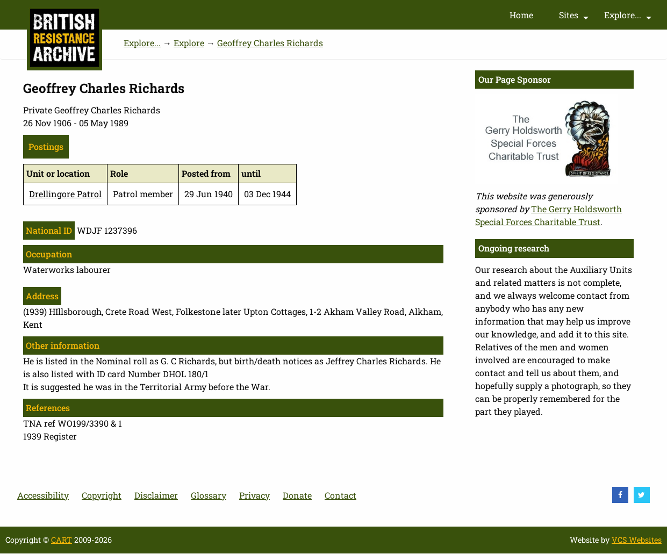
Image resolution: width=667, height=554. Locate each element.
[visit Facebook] (620, 495)
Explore (189, 42)
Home (521, 14)
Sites (575, 17)
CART (61, 540)
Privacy (254, 495)
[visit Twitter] (642, 495)
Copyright (101, 495)
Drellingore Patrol (65, 193)
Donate (297, 495)
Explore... (629, 17)
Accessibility (43, 495)
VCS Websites (637, 540)
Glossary (208, 495)
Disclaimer (156, 495)
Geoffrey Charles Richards (270, 42)
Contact (340, 495)
